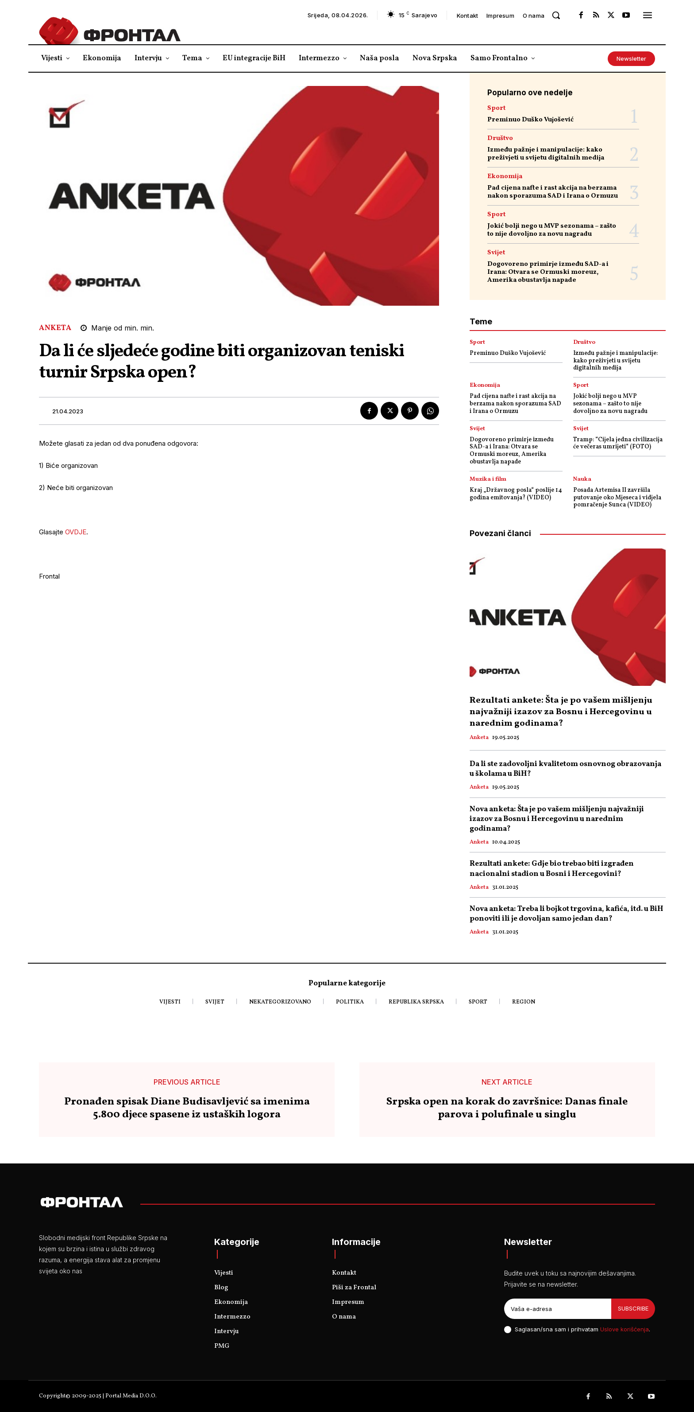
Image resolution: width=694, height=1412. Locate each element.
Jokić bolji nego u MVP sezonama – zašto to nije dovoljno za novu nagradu (551, 230)
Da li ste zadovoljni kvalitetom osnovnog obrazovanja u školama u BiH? (565, 769)
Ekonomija (504, 176)
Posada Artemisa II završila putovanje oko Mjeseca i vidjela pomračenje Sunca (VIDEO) (617, 498)
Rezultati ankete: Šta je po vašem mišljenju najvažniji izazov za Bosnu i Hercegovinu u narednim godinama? (561, 712)
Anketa (55, 328)
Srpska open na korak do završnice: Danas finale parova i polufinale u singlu (507, 1108)
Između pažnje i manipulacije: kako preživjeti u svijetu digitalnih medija (545, 154)
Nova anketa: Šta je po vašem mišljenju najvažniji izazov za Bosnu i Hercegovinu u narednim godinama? (557, 819)
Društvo (500, 138)
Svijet (496, 252)
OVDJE (75, 532)
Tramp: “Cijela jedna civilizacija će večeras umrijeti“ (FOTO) (618, 443)
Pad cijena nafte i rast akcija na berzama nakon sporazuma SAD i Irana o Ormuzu (552, 192)
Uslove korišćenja (624, 1329)
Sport (496, 108)
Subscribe (633, 1308)
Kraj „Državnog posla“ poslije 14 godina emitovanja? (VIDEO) (516, 494)
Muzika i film (488, 479)
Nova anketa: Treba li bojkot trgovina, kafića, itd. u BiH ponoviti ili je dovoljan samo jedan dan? (566, 914)
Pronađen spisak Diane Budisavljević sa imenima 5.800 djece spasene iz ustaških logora (187, 1108)
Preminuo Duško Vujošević (530, 119)
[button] (556, 15)
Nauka (582, 479)
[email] (557, 1309)
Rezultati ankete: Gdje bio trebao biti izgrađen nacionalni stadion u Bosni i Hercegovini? (552, 869)
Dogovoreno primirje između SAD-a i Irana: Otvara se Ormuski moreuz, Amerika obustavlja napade (548, 272)
